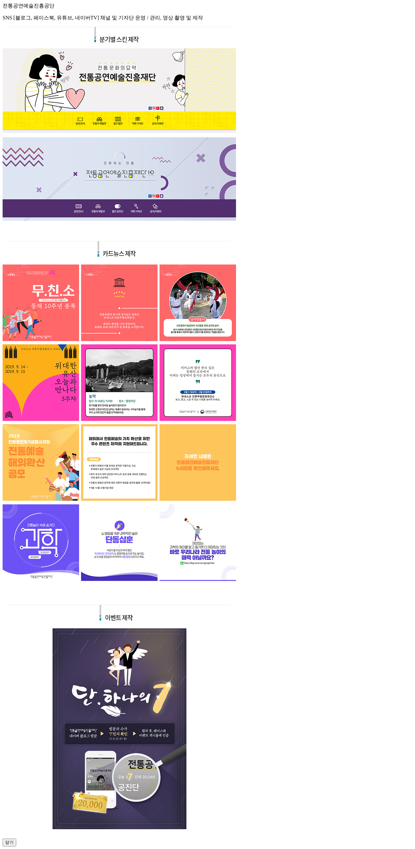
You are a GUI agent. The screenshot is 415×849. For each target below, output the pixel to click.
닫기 (9, 842)
